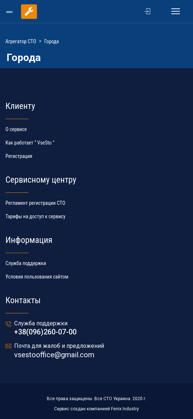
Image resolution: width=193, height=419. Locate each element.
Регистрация (18, 156)
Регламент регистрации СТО (35, 203)
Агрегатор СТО (20, 41)
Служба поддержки (25, 263)
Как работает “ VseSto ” (29, 143)
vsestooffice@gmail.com (54, 354)
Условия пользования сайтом (36, 277)
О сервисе (16, 129)
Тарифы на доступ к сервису (35, 216)
